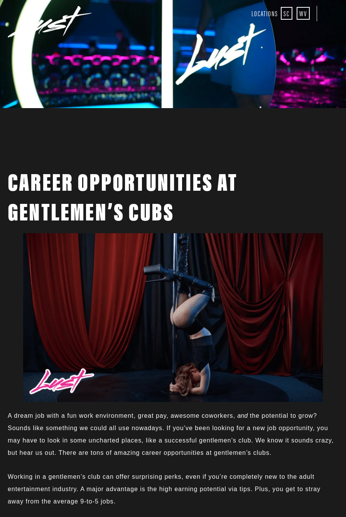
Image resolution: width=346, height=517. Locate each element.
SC (287, 13)
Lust (51, 22)
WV (303, 13)
